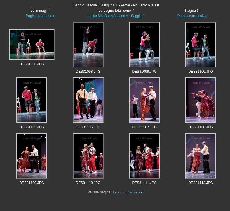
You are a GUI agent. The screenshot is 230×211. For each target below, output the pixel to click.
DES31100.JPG (200, 71)
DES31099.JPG (144, 71)
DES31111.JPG (144, 183)
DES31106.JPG (88, 127)
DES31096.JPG (31, 64)
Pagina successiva (191, 16)
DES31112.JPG (200, 183)
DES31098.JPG (88, 71)
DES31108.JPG (200, 127)
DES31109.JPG (31, 183)
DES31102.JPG (31, 127)
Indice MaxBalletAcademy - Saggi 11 (116, 16)
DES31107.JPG (144, 127)
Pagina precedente (40, 16)
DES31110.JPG (88, 183)
